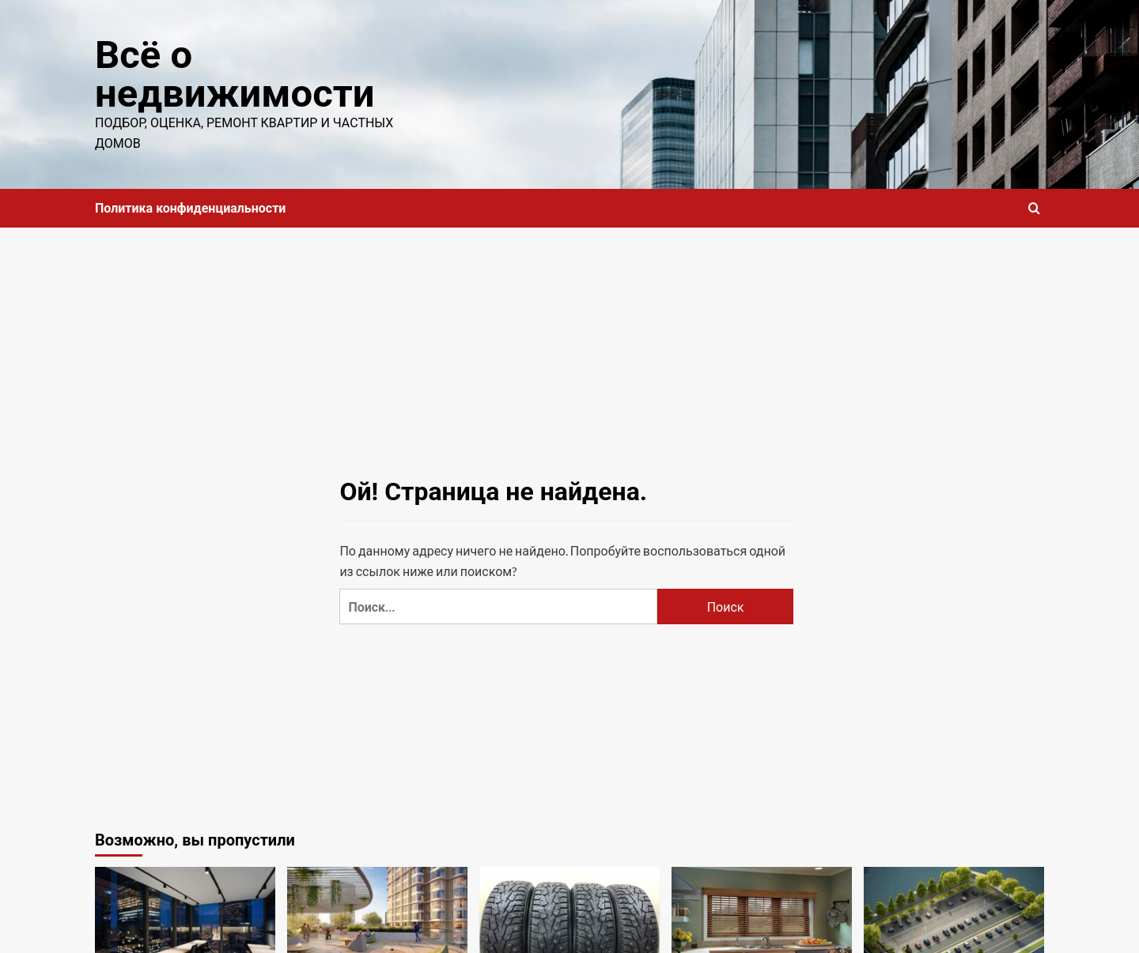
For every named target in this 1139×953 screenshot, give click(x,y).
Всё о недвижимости (234, 74)
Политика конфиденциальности (190, 208)
